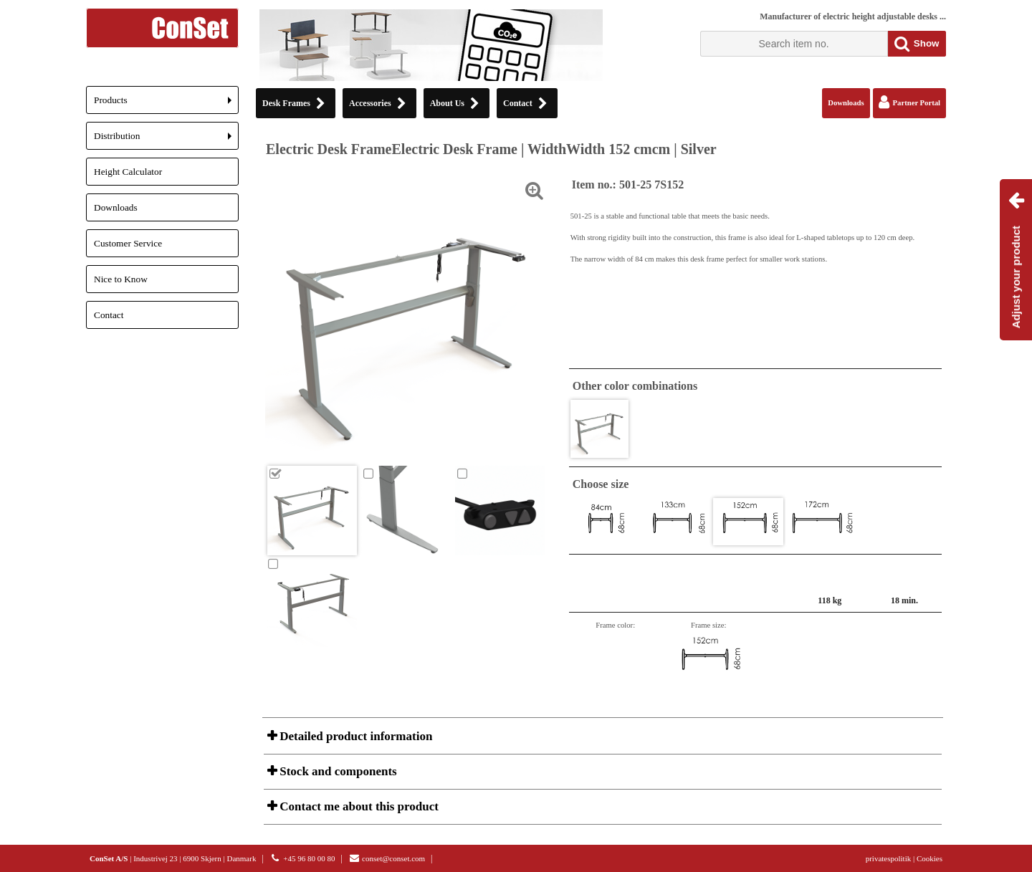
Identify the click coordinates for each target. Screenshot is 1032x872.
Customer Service (128, 243)
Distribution (166, 140)
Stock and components (337, 771)
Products (166, 104)
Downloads (116, 207)
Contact (108, 315)
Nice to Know (121, 279)
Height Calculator (128, 171)
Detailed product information (354, 736)
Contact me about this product (358, 806)
